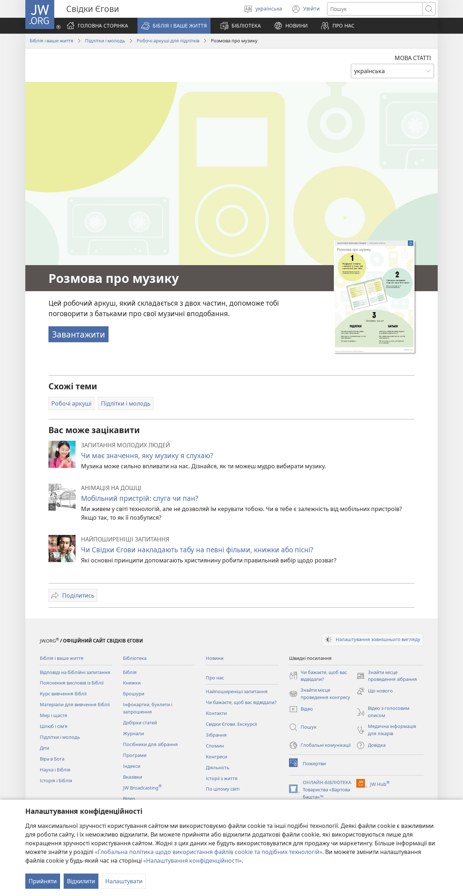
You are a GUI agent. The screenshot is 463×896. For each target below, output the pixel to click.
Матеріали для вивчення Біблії (75, 704)
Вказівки (132, 777)
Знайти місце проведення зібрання (386, 676)
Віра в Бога (52, 758)
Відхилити (81, 881)
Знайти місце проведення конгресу (319, 694)
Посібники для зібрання (150, 744)
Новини (215, 658)
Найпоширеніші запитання (237, 691)
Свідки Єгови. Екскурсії (231, 724)
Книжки (132, 682)
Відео (129, 798)
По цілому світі (222, 789)
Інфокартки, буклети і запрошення (147, 708)
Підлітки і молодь (105, 40)
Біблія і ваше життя (51, 40)
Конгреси (216, 756)
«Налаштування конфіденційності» (192, 860)
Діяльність (217, 767)
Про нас (215, 677)
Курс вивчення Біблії (63, 693)
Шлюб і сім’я (54, 726)
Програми (134, 755)
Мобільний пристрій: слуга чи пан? (139, 498)
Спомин (215, 745)
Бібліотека (134, 658)
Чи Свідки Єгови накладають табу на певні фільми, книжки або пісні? (197, 549)
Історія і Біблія (56, 780)
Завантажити (78, 334)
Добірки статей (140, 722)
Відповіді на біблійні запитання (75, 672)
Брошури (133, 693)
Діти (44, 748)
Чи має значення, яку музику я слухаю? (147, 455)
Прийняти (43, 881)
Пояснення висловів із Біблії (71, 682)
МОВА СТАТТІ (413, 58)
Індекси (131, 766)
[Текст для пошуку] (375, 9)
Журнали (133, 733)
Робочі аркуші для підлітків (168, 40)
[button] (174, 26)
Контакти (216, 713)
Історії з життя (222, 778)
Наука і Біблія (55, 769)
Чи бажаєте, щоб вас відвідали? (241, 702)
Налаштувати (124, 881)
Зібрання (216, 735)
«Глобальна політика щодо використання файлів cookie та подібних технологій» (208, 852)
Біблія (130, 672)
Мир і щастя (53, 715)
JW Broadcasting (142, 787)
